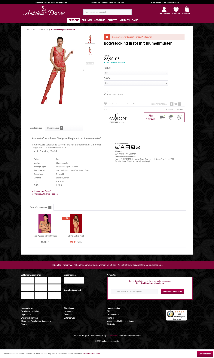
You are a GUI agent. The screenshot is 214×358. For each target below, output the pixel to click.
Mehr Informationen (91, 354)
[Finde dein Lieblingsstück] (107, 12)
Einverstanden (205, 354)
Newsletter (68, 311)
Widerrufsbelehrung (29, 318)
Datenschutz (69, 318)
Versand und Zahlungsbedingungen (122, 321)
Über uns (68, 315)
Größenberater (113, 315)
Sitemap (24, 324)
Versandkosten (112, 336)
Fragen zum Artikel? (41, 191)
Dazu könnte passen (40, 207)
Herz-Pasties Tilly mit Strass (45, 236)
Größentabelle (110, 94)
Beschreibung (36, 128)
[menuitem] (107, 12)
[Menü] (185, 311)
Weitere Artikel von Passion (45, 194)
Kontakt (110, 318)
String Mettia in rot (76, 236)
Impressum (26, 315)
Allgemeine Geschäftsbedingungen (36, 321)
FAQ (108, 311)
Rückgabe (111, 324)
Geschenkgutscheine (30, 311)
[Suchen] (128, 13)
